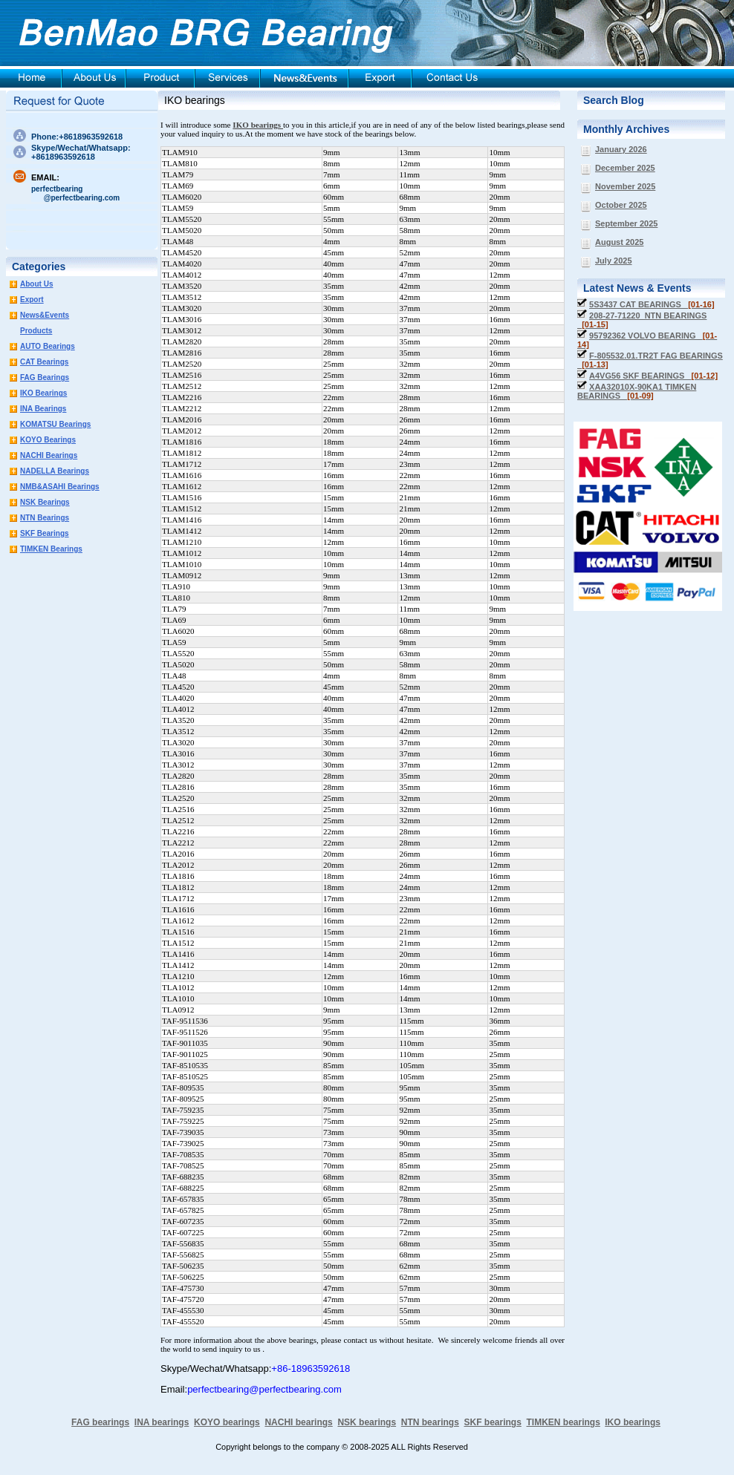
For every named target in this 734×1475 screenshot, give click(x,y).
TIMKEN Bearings (51, 549)
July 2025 (613, 260)
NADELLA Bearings (54, 471)
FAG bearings (100, 1422)
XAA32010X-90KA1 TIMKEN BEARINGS (636, 391)
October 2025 (621, 204)
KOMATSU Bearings (55, 424)
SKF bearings (492, 1422)
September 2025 (626, 223)
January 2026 (621, 149)
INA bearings (161, 1422)
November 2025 (625, 186)
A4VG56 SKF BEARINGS (653, 375)
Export (32, 299)
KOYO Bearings (48, 440)
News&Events (44, 315)
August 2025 (619, 242)
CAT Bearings (44, 362)
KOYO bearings (227, 1422)
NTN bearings (430, 1422)
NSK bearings (366, 1422)
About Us (36, 284)
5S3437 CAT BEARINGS (652, 304)
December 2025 (625, 167)
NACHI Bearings (48, 455)
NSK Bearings (45, 502)
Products (36, 331)
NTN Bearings (44, 518)
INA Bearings (43, 409)
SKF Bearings (44, 533)
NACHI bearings (298, 1422)
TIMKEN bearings (563, 1422)
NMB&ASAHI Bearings (60, 487)
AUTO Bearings (47, 346)
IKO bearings (194, 100)
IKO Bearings (43, 393)
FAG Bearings (44, 377)
